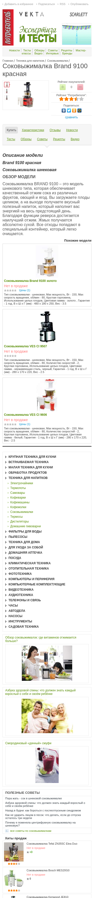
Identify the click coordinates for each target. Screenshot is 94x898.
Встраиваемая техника (29, 462)
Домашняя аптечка (25, 552)
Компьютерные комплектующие (37, 584)
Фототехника (20, 574)
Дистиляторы (19, 521)
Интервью (52, 53)
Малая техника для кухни (31, 467)
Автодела (17, 611)
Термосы (16, 516)
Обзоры (40, 50)
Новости (14, 50)
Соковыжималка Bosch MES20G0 (48, 870)
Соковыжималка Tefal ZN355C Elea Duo (52, 843)
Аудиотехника (21, 595)
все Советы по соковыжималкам (30, 830)
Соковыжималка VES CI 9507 (25, 346)
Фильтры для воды (25, 531)
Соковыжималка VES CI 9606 (25, 415)
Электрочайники (21, 483)
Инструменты (20, 621)
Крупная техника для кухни (32, 457)
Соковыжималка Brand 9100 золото (30, 281)
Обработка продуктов (28, 472)
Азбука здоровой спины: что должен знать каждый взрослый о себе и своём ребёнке (40, 692)
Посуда (15, 558)
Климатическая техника (30, 563)
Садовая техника (24, 626)
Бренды (67, 53)
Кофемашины (20, 502)
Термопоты (18, 488)
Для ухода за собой (26, 547)
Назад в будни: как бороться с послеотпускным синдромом (43, 810)
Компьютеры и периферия (31, 579)
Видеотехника (21, 589)
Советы (52, 50)
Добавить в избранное (19, 4)
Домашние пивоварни (25, 526)
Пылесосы (18, 537)
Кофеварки (18, 497)
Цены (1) (24, 290)
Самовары (17, 493)
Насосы (15, 616)
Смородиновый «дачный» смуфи (28, 743)
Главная (8, 60)
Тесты (27, 50)
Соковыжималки (57, 60)
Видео (38, 53)
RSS (62, 4)
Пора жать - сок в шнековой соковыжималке (33, 798)
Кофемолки (18, 507)
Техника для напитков (30, 60)
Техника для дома (24, 542)
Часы (13, 605)
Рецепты (66, 50)
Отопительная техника (29, 568)
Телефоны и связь (25, 600)
